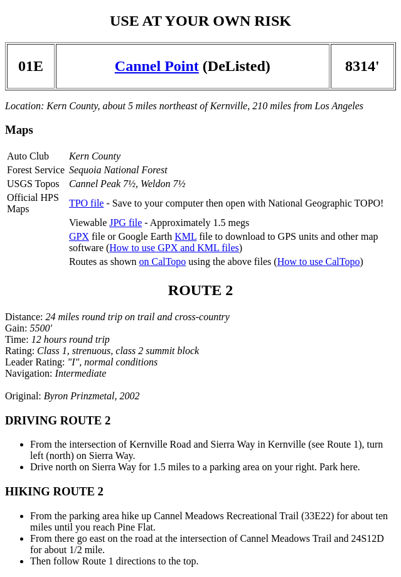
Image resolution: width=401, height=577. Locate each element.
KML (185, 236)
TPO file (86, 203)
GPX (79, 236)
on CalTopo (162, 261)
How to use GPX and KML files (174, 247)
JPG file (125, 222)
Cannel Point (157, 66)
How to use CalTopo (318, 261)
